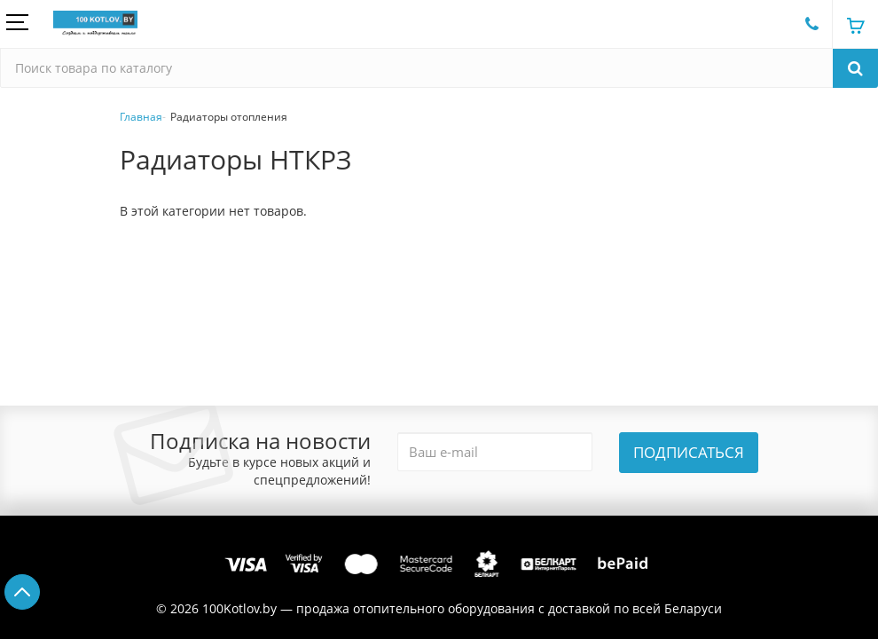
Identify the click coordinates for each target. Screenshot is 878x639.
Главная (141, 116)
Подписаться (688, 452)
